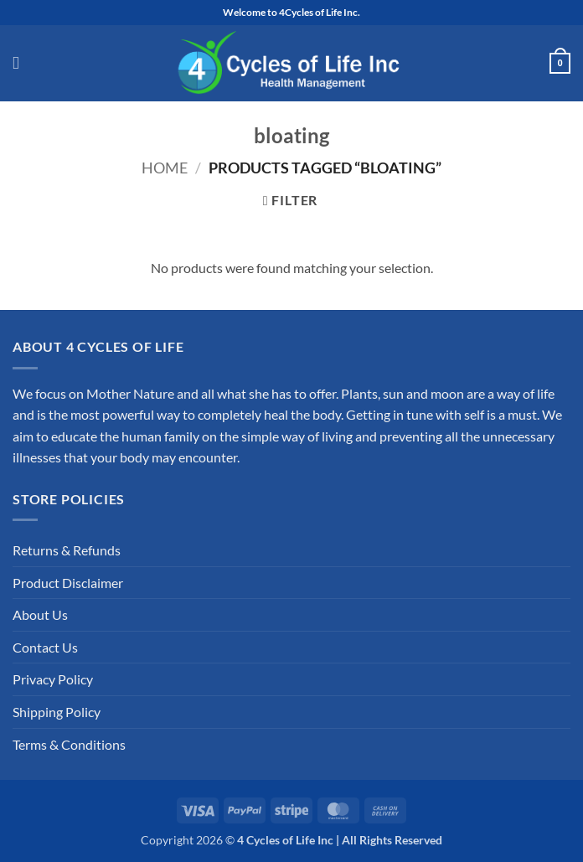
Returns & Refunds (67, 550)
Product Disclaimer (68, 583)
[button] (21, 63)
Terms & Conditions (69, 744)
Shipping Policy (57, 712)
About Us (40, 614)
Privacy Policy (53, 679)
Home (165, 167)
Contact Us (45, 647)
